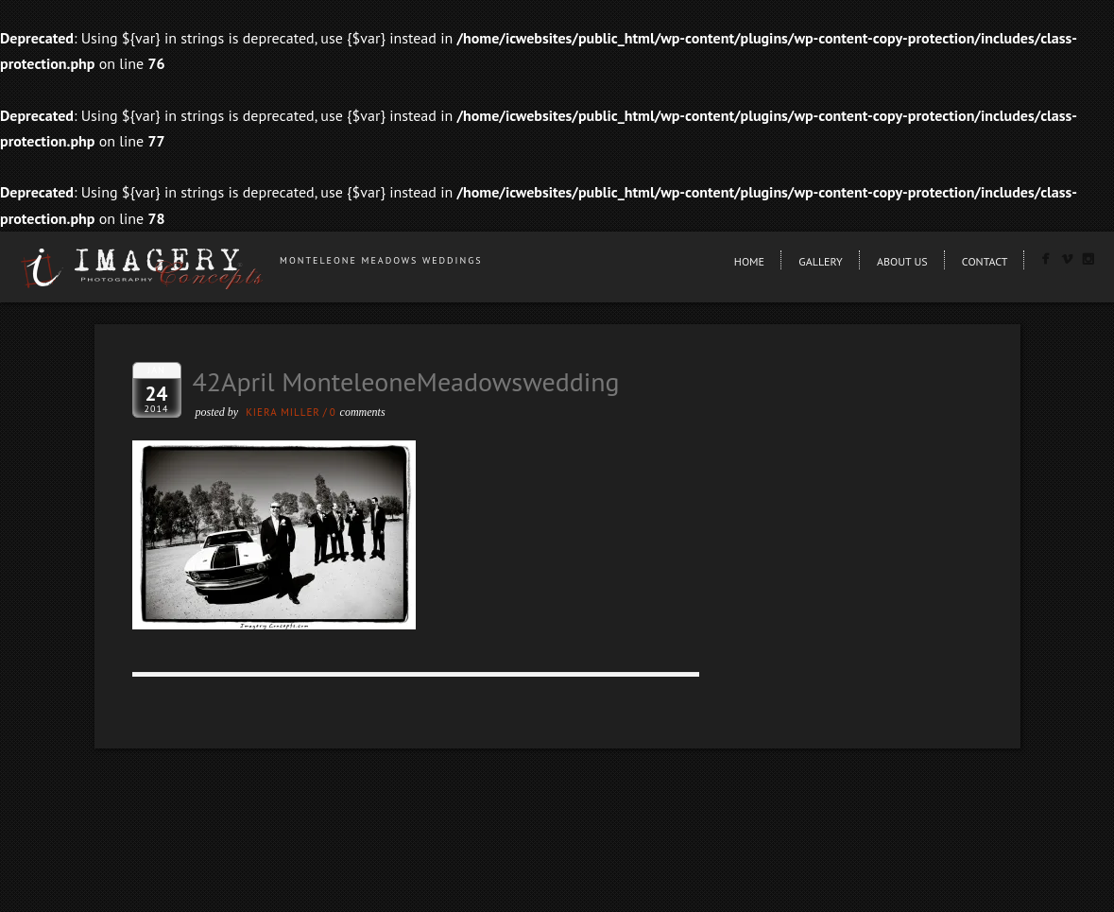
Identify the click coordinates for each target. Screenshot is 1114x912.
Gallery (820, 261)
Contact (985, 261)
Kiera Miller (283, 412)
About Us (902, 261)
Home (749, 261)
